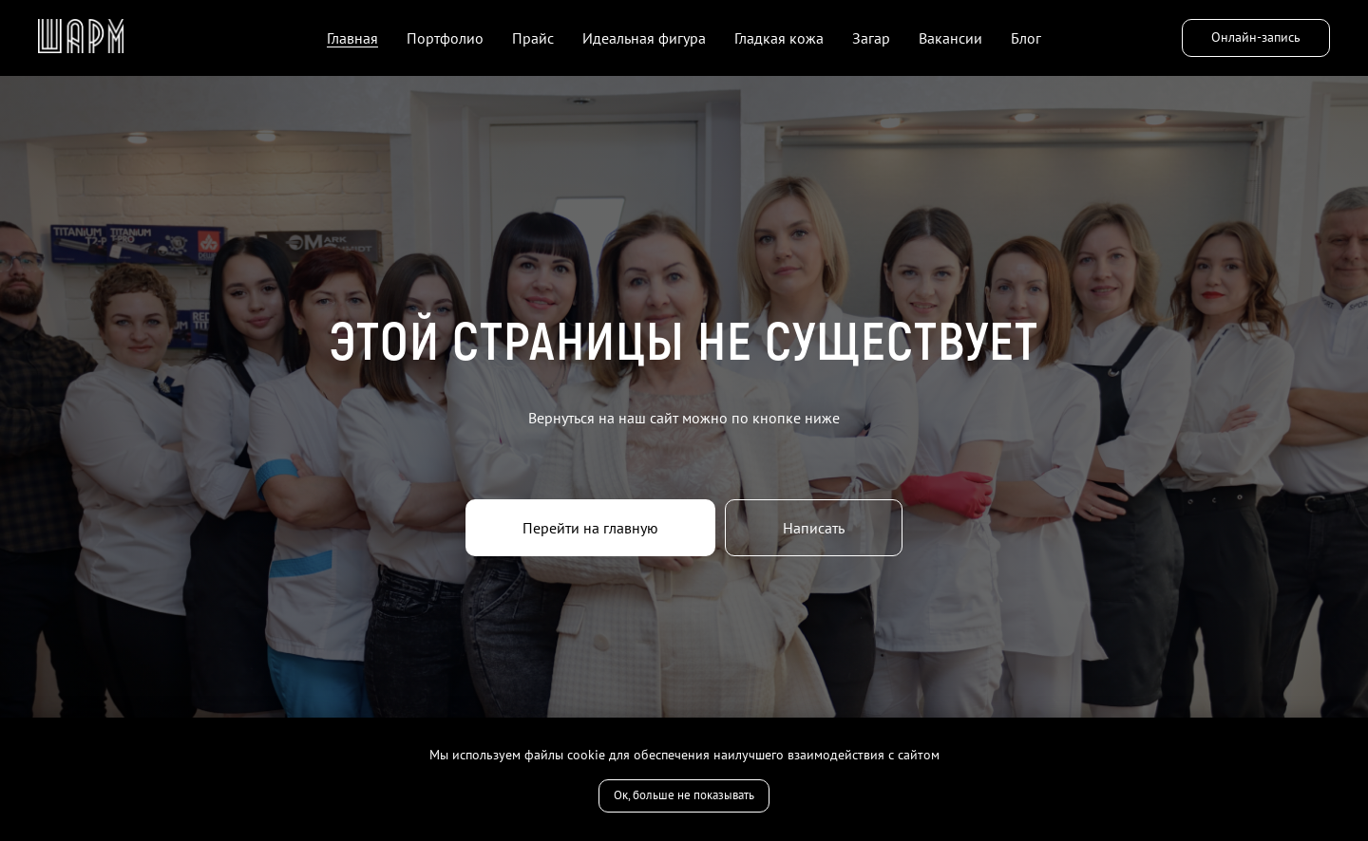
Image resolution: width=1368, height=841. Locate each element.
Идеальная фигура (644, 37)
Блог (1026, 37)
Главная (352, 37)
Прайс (533, 37)
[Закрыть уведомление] (1353, 731)
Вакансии (950, 37)
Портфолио (445, 37)
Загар (871, 37)
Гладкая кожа (779, 37)
